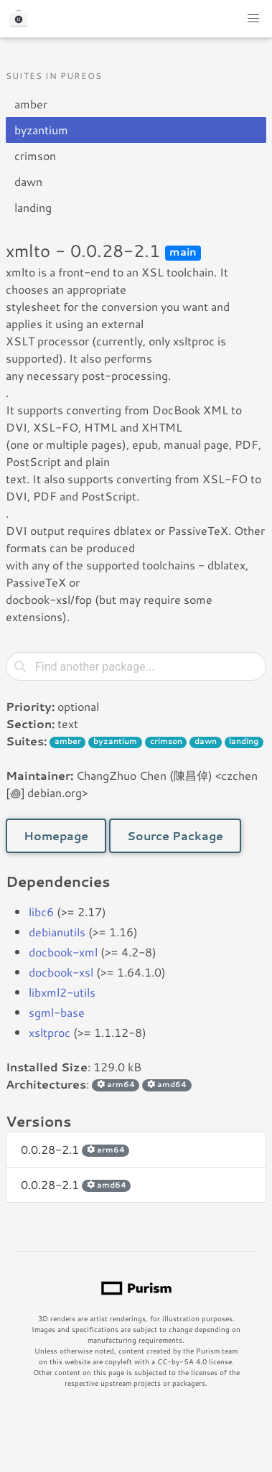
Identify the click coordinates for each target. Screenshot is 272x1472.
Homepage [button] (56, 835)
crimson (35, 155)
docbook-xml (63, 952)
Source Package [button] (175, 835)
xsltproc (49, 1032)
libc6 (41, 911)
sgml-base (57, 1012)
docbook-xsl (61, 972)
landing (33, 207)
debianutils (57, 931)
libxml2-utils (62, 992)
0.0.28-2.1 (75, 1149)
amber (30, 104)
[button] (253, 18)
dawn (28, 181)
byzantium (41, 129)
